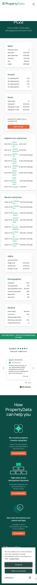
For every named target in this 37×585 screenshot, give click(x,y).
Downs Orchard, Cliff (15, 144)
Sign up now (18, 127)
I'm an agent (18, 533)
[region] (18, 368)
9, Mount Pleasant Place (15, 220)
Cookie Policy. (14, 559)
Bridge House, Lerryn (14, 161)
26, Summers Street (16, 239)
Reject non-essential (18, 571)
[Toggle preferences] (10, 577)
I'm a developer (18, 493)
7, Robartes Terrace (15, 213)
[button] (3, 368)
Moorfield (15, 187)
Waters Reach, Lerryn (14, 173)
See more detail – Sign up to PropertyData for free (18, 336)
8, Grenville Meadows (16, 227)
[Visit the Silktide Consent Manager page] (30, 577)
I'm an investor (18, 453)
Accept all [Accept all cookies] (18, 565)
